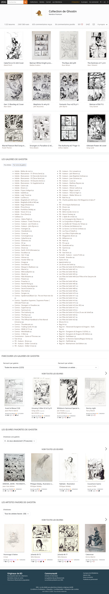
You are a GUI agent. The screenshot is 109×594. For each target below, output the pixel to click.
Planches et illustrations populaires (18, 580)
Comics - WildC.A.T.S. (22, 329)
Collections (34, 2)
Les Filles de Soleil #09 (67, 291)
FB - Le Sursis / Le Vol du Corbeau (71, 229)
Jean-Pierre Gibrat (11, 411)
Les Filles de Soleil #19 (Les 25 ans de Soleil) (75, 312)
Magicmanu (95, 559)
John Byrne (63, 107)
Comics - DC (19, 243)
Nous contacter (88, 577)
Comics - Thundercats (22, 324)
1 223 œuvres (9, 24)
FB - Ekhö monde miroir (68, 212)
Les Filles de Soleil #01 (67, 269)
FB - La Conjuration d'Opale (69, 221)
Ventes (41, 2)
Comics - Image (20, 262)
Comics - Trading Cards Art (24, 327)
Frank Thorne (7, 148)
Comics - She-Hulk (21, 291)
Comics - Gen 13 (20, 255)
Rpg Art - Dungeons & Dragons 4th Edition (74, 334)
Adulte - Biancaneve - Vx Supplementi (28, 183)
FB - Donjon (63, 209)
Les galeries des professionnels (54, 578)
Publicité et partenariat (90, 579)
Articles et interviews (51, 576)
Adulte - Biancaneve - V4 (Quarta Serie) (29, 181)
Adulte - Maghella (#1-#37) (24, 200)
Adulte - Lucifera (21, 197)
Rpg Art (62, 324)
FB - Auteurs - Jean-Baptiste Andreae (72, 176)
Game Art (62, 260)
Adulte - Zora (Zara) (22, 214)
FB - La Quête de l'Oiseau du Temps (72, 224)
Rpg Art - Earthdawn (66, 336)
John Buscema (38, 107)
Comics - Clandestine (22, 231)
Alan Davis (7, 107)
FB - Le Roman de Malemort (69, 226)
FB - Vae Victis (64, 252)
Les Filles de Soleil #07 (67, 286)
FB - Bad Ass (63, 197)
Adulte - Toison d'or (22, 212)
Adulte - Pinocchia (21, 207)
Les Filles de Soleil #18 (67, 310)
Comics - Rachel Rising (23, 284)
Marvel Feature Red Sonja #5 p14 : (14, 146)
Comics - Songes (21, 293)
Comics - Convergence (23, 236)
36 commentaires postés (65, 24)
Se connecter (94, 2)
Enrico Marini (90, 557)
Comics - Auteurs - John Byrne (26, 226)
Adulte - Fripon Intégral (23, 190)
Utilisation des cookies (72, 589)
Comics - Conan (20, 233)
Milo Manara (35, 557)
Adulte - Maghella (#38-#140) (25, 202)
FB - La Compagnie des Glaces (70, 219)
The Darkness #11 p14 (96, 63)
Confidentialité (58, 589)
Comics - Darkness (21, 240)
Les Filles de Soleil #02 (67, 272)
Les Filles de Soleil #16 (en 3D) (70, 305)
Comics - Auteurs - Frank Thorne (26, 221)
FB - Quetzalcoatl (65, 245)
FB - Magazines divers (67, 236)
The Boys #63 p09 (69, 63)
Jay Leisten (38, 413)
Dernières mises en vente (15, 578)
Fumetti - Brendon (65, 257)
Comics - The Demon (22, 317)
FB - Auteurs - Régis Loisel (68, 190)
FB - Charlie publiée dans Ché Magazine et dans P (77, 200)
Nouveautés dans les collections (17, 576)
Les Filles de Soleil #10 (67, 293)
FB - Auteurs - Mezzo (66, 185)
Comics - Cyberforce (22, 238)
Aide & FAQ (86, 575)
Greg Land (90, 148)
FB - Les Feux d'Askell (67, 231)
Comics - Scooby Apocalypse (25, 286)
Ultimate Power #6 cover (96, 146)
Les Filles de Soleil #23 (67, 319)
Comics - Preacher (21, 281)
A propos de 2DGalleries (90, 573)
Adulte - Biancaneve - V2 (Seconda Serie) (29, 176)
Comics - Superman (22, 307)
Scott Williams (64, 413)
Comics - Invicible (21, 264)
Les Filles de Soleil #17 (67, 307)
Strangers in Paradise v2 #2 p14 (41, 146)
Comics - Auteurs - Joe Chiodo (25, 224)
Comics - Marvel (20, 269)
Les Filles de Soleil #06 (67, 284)
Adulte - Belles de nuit (23, 171)
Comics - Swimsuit (21, 310)
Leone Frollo (91, 486)
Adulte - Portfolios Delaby (24, 209)
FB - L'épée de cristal (66, 217)
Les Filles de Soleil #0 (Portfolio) (70, 267)
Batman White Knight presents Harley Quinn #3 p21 (41, 63)
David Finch (8, 65)
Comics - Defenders (22, 245)
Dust (95, 489)
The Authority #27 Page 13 (69, 146)
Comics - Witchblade (22, 331)
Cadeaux (18, 217)
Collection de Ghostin (63, 11)
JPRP (38, 489)
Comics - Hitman (21, 257)
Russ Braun (66, 65)
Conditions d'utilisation (37, 589)
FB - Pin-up (63, 243)
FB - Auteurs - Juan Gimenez (69, 178)
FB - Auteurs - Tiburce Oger (69, 193)
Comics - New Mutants (23, 276)
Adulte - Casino (20, 185)
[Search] (15, 2)
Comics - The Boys (21, 315)
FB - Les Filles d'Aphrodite (68, 233)
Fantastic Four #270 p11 (69, 104)
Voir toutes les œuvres (52, 374)
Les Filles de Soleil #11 (67, 296)
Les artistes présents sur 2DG (54, 580)
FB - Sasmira (63, 248)
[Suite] (107, 2)
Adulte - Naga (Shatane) (23, 205)
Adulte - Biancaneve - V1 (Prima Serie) (28, 173)
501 (80, 24)
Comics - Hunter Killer (23, 260)
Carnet (48, 2)
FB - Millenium (64, 238)
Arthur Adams (63, 148)
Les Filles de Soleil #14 (67, 300)
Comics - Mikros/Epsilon (23, 272)
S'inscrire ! (76, 2)
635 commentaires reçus (42, 24)
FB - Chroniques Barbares (68, 205)
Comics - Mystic (20, 274)
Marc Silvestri (92, 65)
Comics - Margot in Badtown (25, 267)
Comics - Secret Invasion (23, 288)
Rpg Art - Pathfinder (66, 341)
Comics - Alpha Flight (22, 219)
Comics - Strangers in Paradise (26, 305)
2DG (3, 2)
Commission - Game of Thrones (26, 336)
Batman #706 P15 (97, 104)
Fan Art (17, 339)
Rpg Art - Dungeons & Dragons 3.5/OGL (73, 331)
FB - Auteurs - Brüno (22, 341)
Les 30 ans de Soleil (66, 264)
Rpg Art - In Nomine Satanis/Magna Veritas (75, 339)
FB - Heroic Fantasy (66, 214)
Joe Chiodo (63, 411)
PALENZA (11, 489)
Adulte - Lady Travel (22, 195)
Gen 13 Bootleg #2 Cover (14, 104)
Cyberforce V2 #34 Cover (14, 63)
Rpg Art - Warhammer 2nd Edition (71, 343)
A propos (84, 2)
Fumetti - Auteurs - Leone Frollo (70, 255)
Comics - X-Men (20, 334)
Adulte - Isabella (20, 193)
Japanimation (64, 262)
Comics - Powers (21, 279)
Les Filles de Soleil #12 (67, 298)
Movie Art (62, 322)
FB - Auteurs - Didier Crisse (24, 346)
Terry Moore (34, 148)
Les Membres (57, 2)
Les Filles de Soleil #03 (67, 274)
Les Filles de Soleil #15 (67, 303)
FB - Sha (62, 250)
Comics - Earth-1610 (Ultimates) (26, 250)
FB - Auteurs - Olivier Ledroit (69, 188)
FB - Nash (62, 240)
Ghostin (13, 413)
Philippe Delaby (36, 486)
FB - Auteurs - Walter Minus (69, 195)
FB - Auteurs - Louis (66, 181)
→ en (103, 2)
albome (68, 489)
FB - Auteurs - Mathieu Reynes (70, 183)
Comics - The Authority (23, 312)
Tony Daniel (94, 107)
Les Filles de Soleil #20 (67, 315)
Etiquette (49, 589)
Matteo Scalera (35, 65)
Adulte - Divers (20, 188)
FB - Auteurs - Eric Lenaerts (69, 171)
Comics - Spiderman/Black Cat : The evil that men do (34, 296)
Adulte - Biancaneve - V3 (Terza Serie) (28, 178)
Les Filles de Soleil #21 (67, 317)
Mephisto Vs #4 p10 (41, 104)
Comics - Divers (20, 248)
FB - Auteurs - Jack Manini (68, 173)
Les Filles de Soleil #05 (67, 281)
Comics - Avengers (21, 229)
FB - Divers (63, 207)
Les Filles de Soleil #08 (67, 288)
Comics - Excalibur (21, 252)
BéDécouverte (13, 559)
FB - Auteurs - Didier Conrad (25, 343)
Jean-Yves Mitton (9, 486)
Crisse (6, 557)
